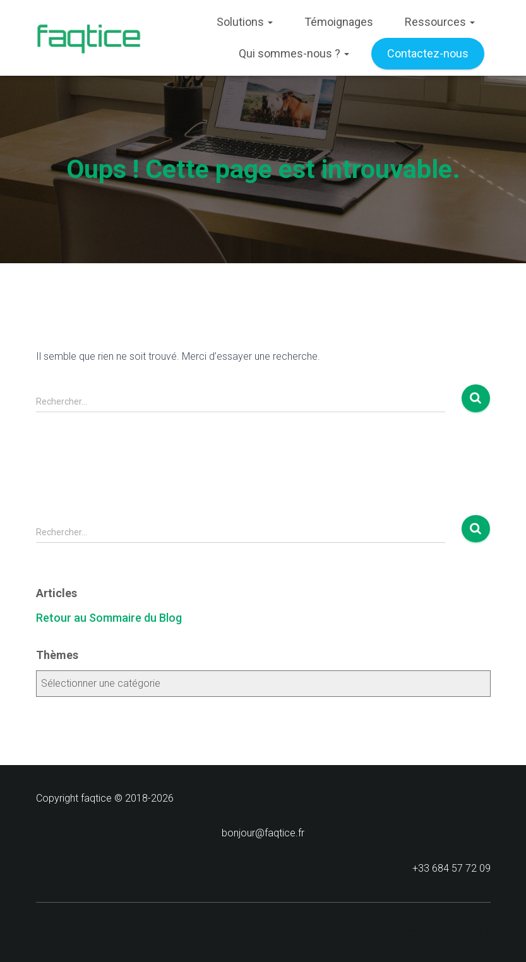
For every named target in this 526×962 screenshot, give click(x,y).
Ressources (440, 21)
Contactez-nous (428, 53)
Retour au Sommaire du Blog (109, 617)
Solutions (245, 21)
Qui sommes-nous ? (294, 53)
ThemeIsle (467, 933)
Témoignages (338, 21)
